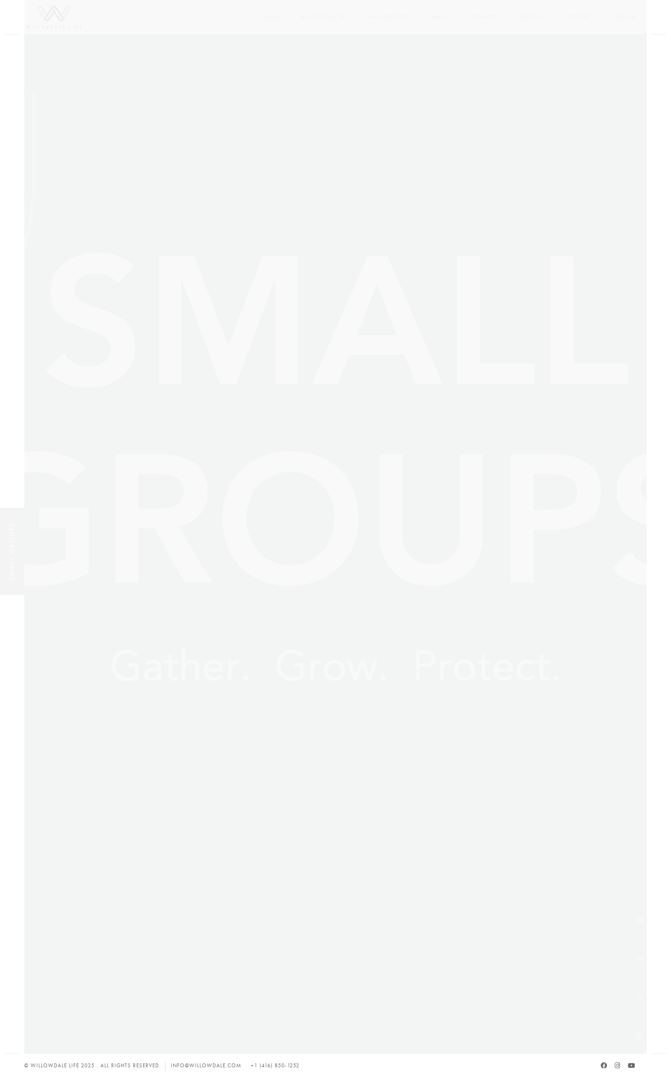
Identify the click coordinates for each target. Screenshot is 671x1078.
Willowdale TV (322, 17)
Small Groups (387, 17)
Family (439, 17)
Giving (626, 17)
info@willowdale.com (206, 1065)
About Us (533, 17)
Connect (483, 17)
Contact (581, 17)
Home (270, 17)
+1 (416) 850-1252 (275, 1065)
